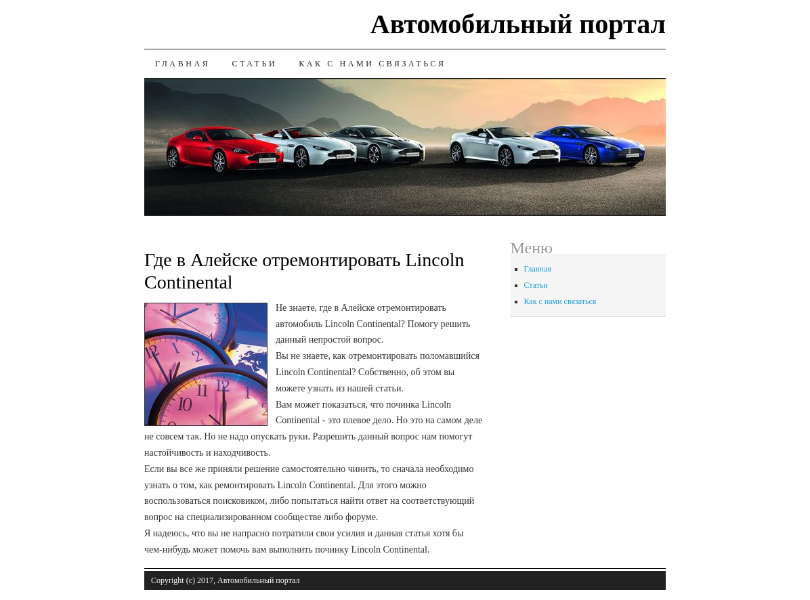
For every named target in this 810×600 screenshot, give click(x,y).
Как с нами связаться (372, 63)
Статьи (254, 63)
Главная (182, 63)
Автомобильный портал (518, 24)
